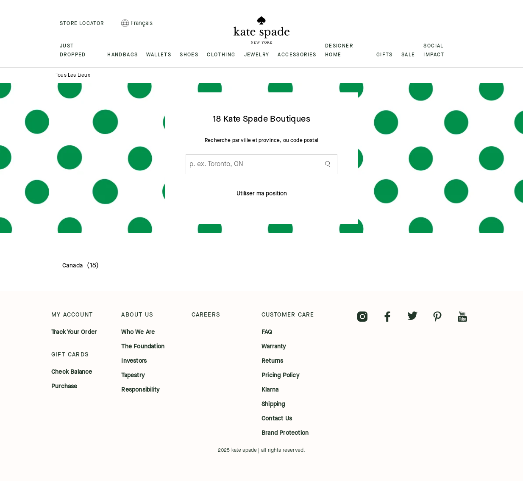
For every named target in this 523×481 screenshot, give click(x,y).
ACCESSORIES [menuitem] (297, 54)
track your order (74, 332)
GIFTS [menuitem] (384, 54)
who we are (138, 332)
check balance (71, 372)
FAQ (267, 332)
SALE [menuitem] (408, 54)
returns (272, 361)
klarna (270, 390)
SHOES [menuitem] (189, 54)
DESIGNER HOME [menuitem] (339, 50)
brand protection (285, 433)
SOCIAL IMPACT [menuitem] (433, 50)
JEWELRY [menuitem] (257, 54)
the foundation (142, 346)
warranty (274, 346)
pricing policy (280, 375)
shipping (273, 404)
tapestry (133, 375)
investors (134, 361)
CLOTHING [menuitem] (221, 54)
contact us (277, 419)
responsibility (140, 390)
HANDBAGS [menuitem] (122, 54)
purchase (64, 386)
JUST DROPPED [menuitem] (73, 50)
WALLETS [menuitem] (158, 54)
